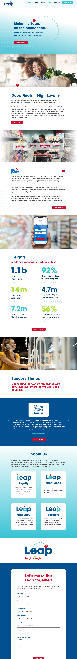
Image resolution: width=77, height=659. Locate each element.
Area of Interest (21, 622)
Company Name (22, 608)
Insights (49, 2)
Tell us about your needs (24, 637)
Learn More (17, 122)
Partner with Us (58, 207)
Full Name (20, 593)
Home (29, 2)
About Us (36, 2)
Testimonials (57, 2)
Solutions (43, 2)
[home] (8, 3)
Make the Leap (67, 2)
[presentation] (29, 652)
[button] (8, 420)
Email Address (21, 601)
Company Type (21, 615)
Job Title (19, 630)
